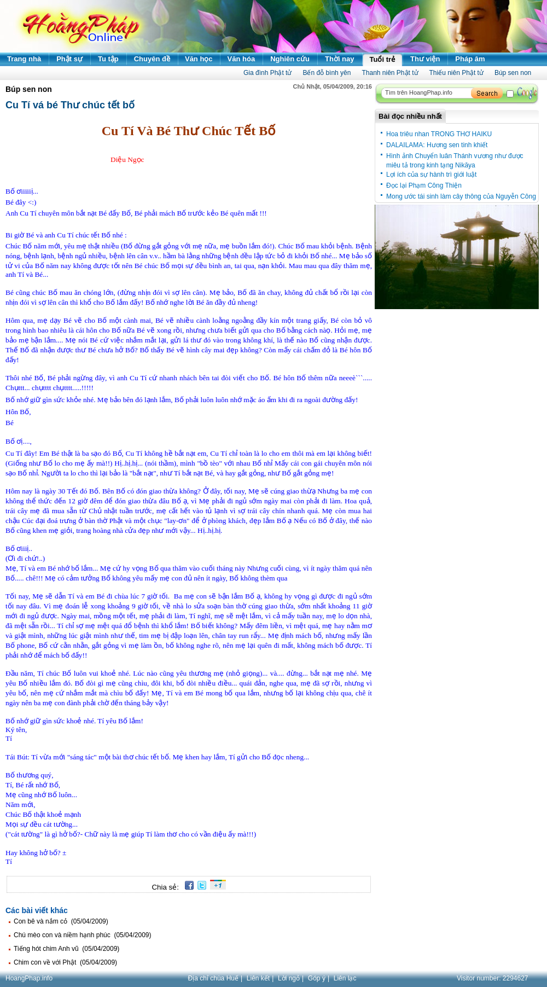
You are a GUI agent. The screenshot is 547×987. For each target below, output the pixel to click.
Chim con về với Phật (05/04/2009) (65, 962)
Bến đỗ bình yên (326, 73)
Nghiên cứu (290, 59)
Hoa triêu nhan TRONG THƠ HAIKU (439, 134)
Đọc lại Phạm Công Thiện (424, 185)
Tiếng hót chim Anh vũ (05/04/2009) (66, 949)
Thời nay (339, 59)
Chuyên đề (152, 59)
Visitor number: (492, 978)
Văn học (199, 59)
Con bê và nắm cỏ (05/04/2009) (61, 921)
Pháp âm (470, 59)
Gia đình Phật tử (267, 73)
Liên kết (258, 978)
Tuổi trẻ (382, 59)
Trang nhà (24, 59)
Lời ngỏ (289, 978)
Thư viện (425, 59)
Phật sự (69, 59)
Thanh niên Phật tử (390, 73)
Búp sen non (512, 73)
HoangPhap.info (29, 978)
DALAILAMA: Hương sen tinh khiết (436, 145)
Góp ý (316, 978)
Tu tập (108, 59)
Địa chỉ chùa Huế (213, 978)
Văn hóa (241, 59)
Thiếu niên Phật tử (456, 73)
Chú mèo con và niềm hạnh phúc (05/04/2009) (82, 935)
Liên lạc (345, 978)
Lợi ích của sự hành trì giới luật (431, 174)
